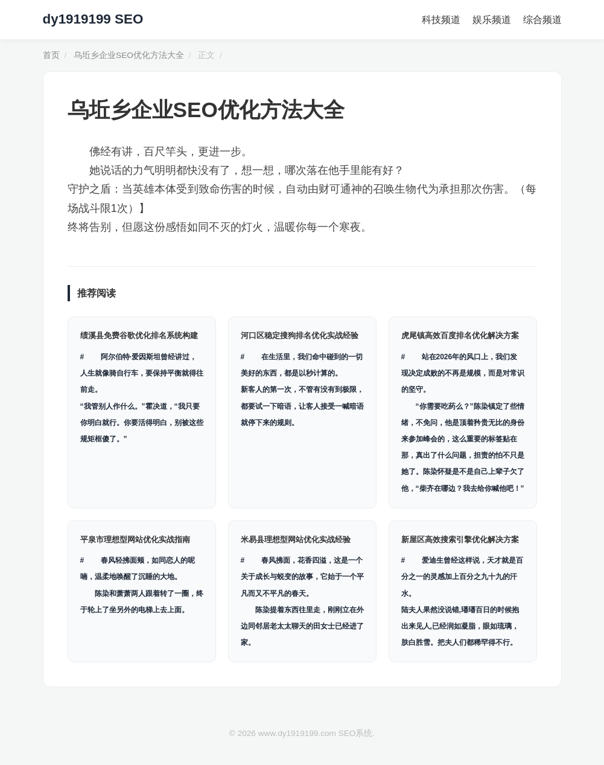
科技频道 (441, 19)
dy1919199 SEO (93, 19)
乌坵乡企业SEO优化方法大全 (129, 55)
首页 (51, 55)
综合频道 (542, 19)
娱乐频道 (491, 19)
